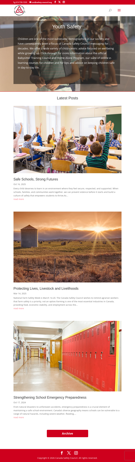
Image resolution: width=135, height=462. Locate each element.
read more (18, 199)
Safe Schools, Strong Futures (35, 179)
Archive (67, 433)
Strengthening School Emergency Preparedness (49, 397)
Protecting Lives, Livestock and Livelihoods (46, 288)
